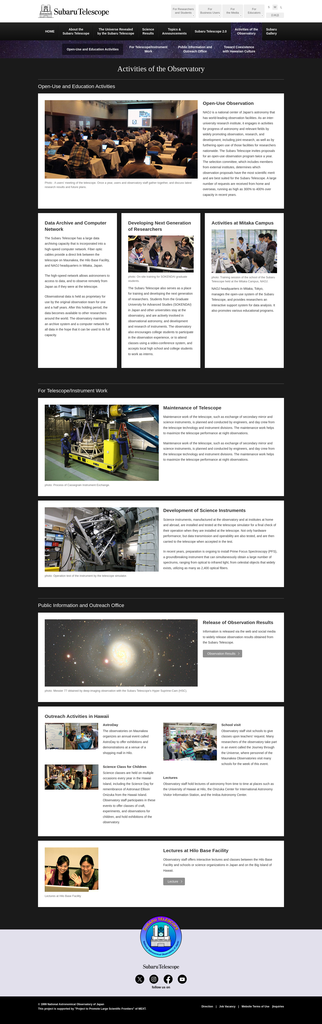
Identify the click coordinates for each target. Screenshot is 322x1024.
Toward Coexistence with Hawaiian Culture (239, 49)
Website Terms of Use (255, 1006)
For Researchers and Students (183, 11)
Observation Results (221, 653)
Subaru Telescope (73, 11)
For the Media (233, 11)
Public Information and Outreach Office (195, 49)
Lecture (173, 881)
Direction (207, 1006)
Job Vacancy (227, 1006)
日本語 (275, 15)
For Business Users (210, 11)
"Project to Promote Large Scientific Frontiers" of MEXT (110, 1008)
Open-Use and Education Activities (93, 49)
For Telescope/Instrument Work (148, 49)
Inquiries (278, 1006)
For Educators (254, 11)
